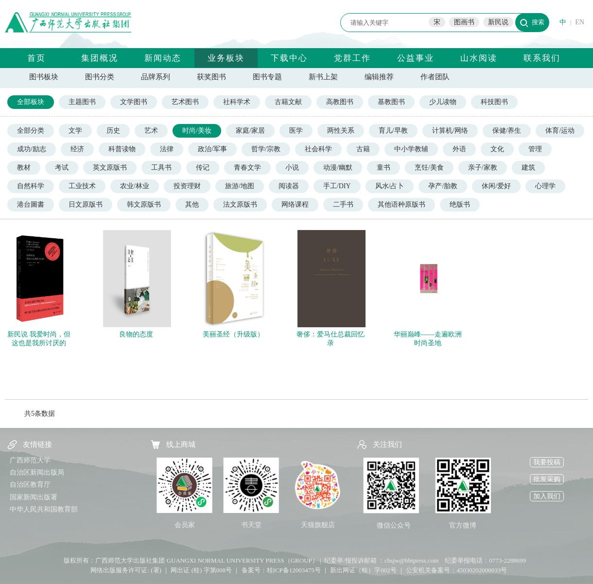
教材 (24, 167)
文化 (497, 149)
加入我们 (546, 496)
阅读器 (289, 186)
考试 (62, 167)
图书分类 (99, 77)
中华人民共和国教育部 (44, 509)
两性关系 (340, 130)
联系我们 (541, 58)
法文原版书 (240, 204)
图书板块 (43, 77)
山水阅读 (478, 58)
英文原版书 (110, 167)
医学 (296, 130)
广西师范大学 (30, 460)
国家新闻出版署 (33, 497)
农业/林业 (134, 186)
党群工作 (352, 58)
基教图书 (391, 102)
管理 (535, 149)
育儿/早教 (393, 130)
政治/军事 (212, 149)
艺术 (151, 130)
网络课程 (295, 204)
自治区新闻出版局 (37, 472)
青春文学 (247, 167)
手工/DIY (337, 186)
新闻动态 (162, 58)
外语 (459, 149)
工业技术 (82, 186)
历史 (113, 130)
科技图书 (494, 102)
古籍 (363, 149)
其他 (192, 204)
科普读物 (122, 149)
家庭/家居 (250, 130)
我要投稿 (546, 462)
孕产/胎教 (442, 186)
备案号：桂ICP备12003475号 (281, 570)
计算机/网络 (450, 130)
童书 (383, 167)
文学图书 (133, 102)
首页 (36, 58)
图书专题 (267, 77)
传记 (202, 167)
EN (579, 22)
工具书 (161, 167)
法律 (167, 149)
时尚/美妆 (196, 130)
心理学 (545, 186)
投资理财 (187, 186)
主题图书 (82, 102)
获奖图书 (211, 77)
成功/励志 (31, 149)
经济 (77, 149)
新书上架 (323, 77)
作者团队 (435, 77)
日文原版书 (86, 204)
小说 (292, 167)
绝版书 (460, 204)
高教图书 (339, 102)
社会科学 (318, 149)
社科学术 (236, 102)
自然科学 (30, 186)
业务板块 (226, 58)
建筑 (528, 167)
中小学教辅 (411, 149)
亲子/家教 (482, 167)
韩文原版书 (144, 204)
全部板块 (30, 102)
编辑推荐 (379, 77)
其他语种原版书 (401, 204)
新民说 (498, 22)
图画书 (464, 22)
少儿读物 (442, 102)
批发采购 (546, 479)
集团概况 (99, 58)
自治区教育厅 (30, 484)
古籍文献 (288, 102)
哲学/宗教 (265, 149)
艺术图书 (185, 102)
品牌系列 (155, 77)
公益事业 (415, 58)
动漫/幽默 (337, 167)
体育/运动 (560, 130)
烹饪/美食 (429, 167)
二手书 (343, 204)
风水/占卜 (389, 186)
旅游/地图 (239, 186)
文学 (75, 130)
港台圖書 (30, 204)
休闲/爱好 (496, 186)
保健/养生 (507, 130)
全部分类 (30, 130)
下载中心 (289, 58)
